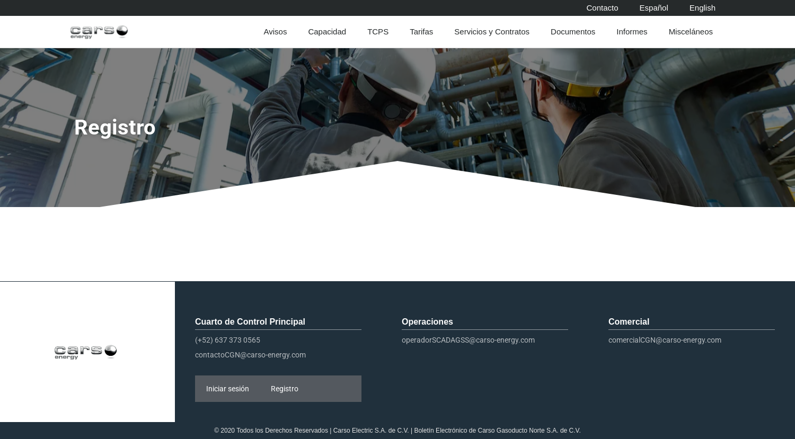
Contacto (603, 7)
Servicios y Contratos (494, 31)
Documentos (575, 31)
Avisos (277, 31)
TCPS (380, 31)
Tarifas (424, 31)
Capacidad (329, 31)
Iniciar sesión (227, 388)
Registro (284, 388)
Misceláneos (693, 31)
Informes (634, 31)
